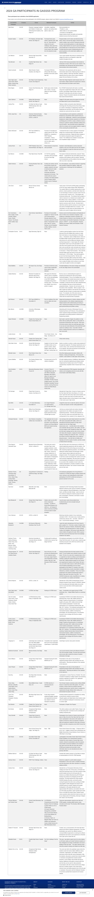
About (50, 2)
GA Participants (51, 887)
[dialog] (47, 893)
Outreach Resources (51, 885)
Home (46, 2)
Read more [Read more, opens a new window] (17, 893)
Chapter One (61, 2)
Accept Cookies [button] (68, 892)
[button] (90, 2)
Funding (74, 2)
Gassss (54, 2)
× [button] (92, 889)
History (34, 884)
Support (80, 2)
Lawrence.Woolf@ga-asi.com (66, 19)
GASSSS (49, 884)
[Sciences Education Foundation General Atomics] (11, 2)
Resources (68, 2)
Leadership (35, 887)
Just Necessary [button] (83, 892)
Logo (34, 885)
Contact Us (86, 2)
